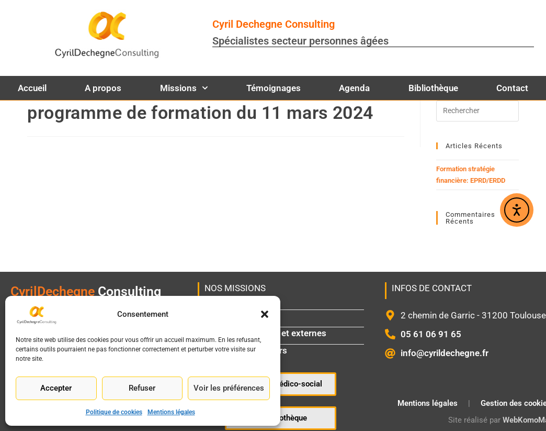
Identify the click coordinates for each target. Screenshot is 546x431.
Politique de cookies (114, 412)
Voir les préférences (229, 388)
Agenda (354, 88)
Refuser (142, 388)
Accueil (32, 88)
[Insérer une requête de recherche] (477, 111)
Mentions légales (171, 412)
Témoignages (273, 88)
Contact (512, 88)
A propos (103, 88)
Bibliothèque (433, 88)
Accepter (56, 388)
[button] (264, 314)
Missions (184, 88)
